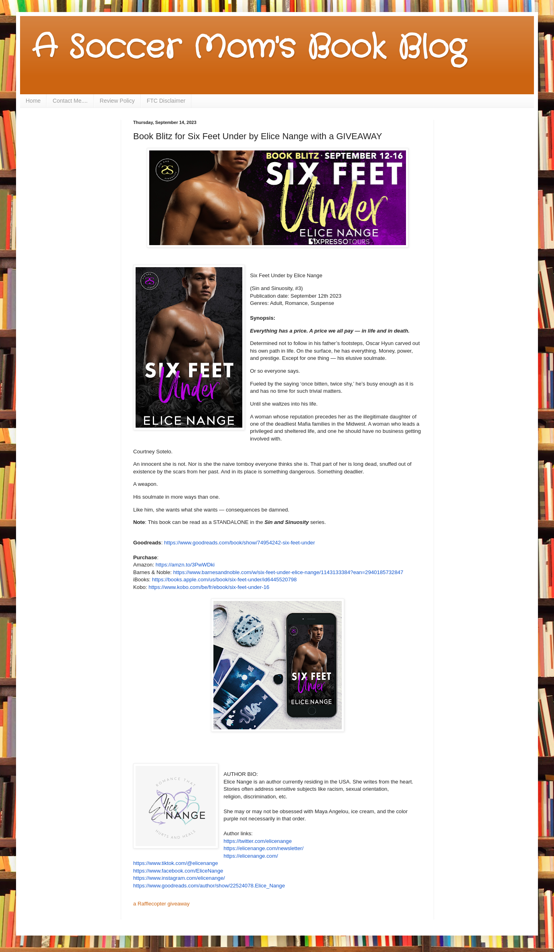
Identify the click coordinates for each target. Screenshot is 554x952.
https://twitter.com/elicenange (257, 841)
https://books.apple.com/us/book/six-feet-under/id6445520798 (224, 579)
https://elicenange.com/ (250, 856)
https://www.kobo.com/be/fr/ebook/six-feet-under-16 (208, 587)
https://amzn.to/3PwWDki (185, 565)
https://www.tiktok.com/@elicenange (175, 863)
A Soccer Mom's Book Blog (249, 48)
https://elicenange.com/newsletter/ (263, 848)
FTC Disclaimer (166, 100)
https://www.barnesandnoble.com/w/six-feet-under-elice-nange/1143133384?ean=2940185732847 (288, 572)
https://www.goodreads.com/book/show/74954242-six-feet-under (239, 543)
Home (33, 100)
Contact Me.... (70, 100)
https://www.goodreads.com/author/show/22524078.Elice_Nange (209, 886)
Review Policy (117, 100)
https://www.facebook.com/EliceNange (178, 871)
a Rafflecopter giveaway (161, 904)
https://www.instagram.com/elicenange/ (179, 878)
